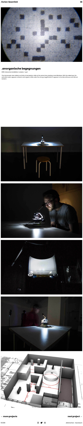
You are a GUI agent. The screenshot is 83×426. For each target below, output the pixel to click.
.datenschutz (70, 423)
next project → (75, 416)
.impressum (78, 423)
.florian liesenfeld (9, 2)
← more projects (9, 416)
